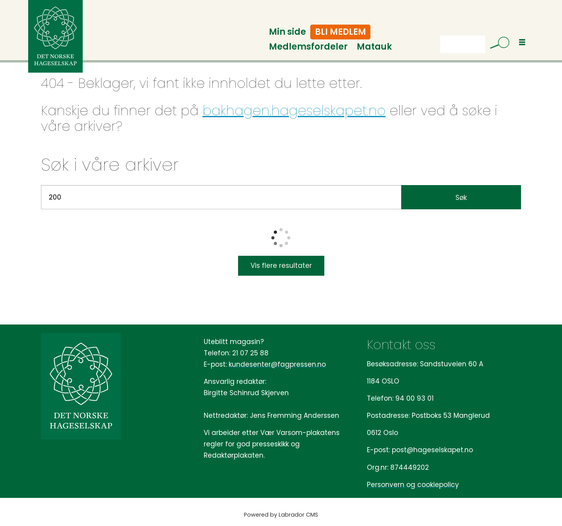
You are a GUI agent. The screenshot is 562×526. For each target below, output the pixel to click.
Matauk (374, 47)
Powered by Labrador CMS (281, 515)
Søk (461, 197)
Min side (287, 32)
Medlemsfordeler (308, 47)
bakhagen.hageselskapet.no (294, 110)
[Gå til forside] (55, 36)
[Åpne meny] (522, 42)
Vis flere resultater (281, 265)
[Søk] (497, 44)
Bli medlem (340, 32)
